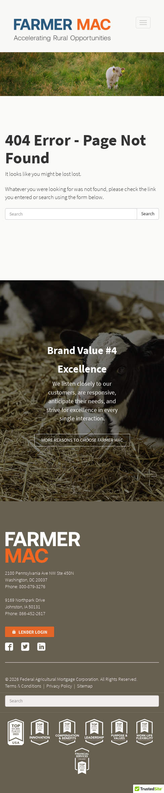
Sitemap (85, 686)
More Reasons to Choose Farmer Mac (82, 440)
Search (148, 214)
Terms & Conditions (23, 686)
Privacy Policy (59, 686)
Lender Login (29, 632)
